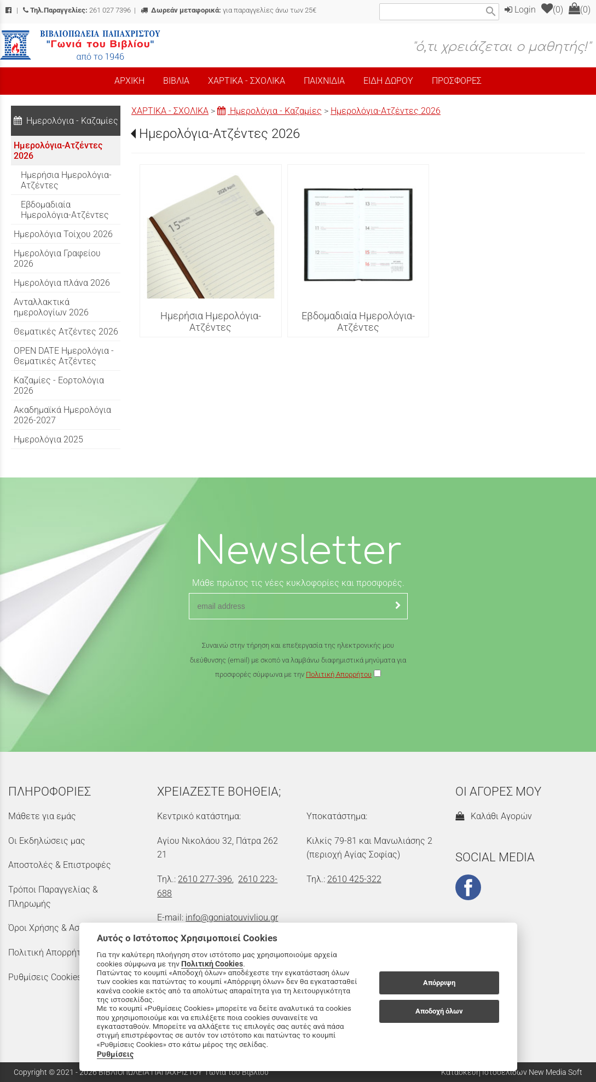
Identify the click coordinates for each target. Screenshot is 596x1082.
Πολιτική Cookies (212, 963)
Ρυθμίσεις (115, 1054)
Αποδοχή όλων (439, 1011)
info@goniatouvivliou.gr (232, 917)
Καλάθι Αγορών (493, 816)
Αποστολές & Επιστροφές (59, 865)
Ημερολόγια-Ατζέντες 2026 (386, 111)
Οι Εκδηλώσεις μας (46, 841)
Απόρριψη (439, 983)
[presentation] (298, 714)
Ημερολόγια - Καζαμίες (269, 111)
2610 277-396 (205, 879)
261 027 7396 (77, 10)
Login (520, 9)
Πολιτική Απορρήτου (339, 674)
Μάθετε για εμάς (42, 816)
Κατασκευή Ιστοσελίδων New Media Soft (511, 1072)
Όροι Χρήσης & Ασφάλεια (58, 928)
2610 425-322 (354, 879)
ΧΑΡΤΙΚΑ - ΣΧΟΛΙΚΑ (170, 111)
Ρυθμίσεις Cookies (45, 977)
